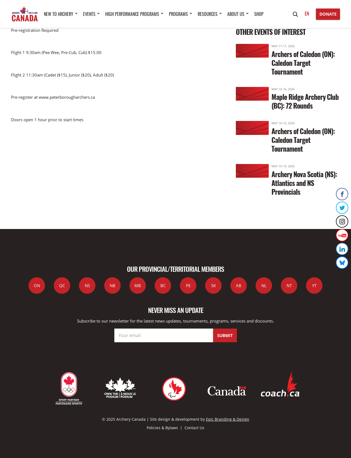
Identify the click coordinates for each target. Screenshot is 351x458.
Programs (178, 14)
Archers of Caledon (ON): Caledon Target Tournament (303, 63)
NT (289, 285)
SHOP (259, 14)
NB (112, 285)
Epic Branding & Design (227, 419)
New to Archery (58, 14)
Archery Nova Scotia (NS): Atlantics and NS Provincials (304, 183)
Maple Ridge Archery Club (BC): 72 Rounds (305, 101)
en (307, 13)
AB (238, 285)
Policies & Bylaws (162, 427)
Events (89, 14)
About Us (235, 14)
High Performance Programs (132, 14)
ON (37, 285)
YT (314, 285)
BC (163, 285)
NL (264, 285)
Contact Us (194, 427)
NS (87, 285)
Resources (207, 14)
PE (188, 285)
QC (62, 285)
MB (137, 285)
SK (213, 285)
